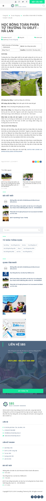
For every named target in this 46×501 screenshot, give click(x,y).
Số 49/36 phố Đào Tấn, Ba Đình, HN (14, 427)
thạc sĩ (19, 248)
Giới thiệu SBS (7, 448)
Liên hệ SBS (7, 459)
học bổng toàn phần (29, 248)
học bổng (6, 245)
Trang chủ (5, 15)
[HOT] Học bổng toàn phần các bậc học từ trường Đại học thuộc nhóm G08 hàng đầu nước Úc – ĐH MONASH (10, 184)
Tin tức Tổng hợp (15, 15)
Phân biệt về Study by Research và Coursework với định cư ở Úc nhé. (32, 183)
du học (24, 245)
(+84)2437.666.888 (9, 430)
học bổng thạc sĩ (32, 245)
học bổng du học (15, 245)
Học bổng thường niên (10, 248)
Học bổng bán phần (9, 251)
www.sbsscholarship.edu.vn (11, 436)
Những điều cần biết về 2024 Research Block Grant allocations (21, 470)
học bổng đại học (27, 251)
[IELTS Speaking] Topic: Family (19, 217)
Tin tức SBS (7, 453)
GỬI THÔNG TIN (23, 391)
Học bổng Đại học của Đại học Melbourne (22, 273)
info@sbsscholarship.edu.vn (12, 433)
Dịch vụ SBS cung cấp (10, 450)
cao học (18, 251)
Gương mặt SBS (8, 456)
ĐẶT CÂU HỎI (37, 2)
